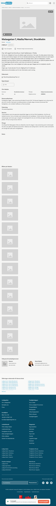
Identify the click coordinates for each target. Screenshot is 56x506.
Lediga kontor (5, 463)
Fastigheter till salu (7, 431)
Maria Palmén (38, 361)
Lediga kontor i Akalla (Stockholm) (9, 381)
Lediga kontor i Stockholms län (9, 387)
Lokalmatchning (6, 429)
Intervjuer (31, 429)
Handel (31, 436)
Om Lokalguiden (6, 402)
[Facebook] (47, 483)
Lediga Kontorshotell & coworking (9, 467)
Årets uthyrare (33, 414)
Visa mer (4, 391)
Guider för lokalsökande (8, 438)
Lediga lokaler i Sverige (33, 388)
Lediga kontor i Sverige (33, 387)
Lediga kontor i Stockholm (34, 381)
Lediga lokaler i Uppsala (7, 457)
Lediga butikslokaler (6, 469)
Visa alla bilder (7, 34)
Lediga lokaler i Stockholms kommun (36, 385)
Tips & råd (31, 433)
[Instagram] (51, 483)
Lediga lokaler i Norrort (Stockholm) (10, 385)
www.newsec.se (12, 363)
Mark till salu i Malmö (34, 467)
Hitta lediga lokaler (7, 426)
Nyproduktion (32, 426)
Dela (50, 11)
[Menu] (54, 3)
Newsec (11, 361)
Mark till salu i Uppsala (34, 469)
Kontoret (31, 441)
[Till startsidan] (6, 3)
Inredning (31, 443)
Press (3, 407)
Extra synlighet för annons (36, 405)
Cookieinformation (35, 491)
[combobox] (38, 3)
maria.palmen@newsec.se (41, 363)
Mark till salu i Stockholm (35, 463)
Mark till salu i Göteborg (34, 465)
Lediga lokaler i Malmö (7, 455)
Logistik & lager (33, 438)
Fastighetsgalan (33, 416)
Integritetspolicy (27, 491)
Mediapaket (32, 409)
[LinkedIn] (43, 483)
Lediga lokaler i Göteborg (7, 453)
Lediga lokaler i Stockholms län (9, 388)
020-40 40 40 (12, 365)
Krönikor (31, 431)
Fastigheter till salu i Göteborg (36, 453)
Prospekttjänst (33, 407)
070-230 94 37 (38, 365)
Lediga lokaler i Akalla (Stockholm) (10, 382)
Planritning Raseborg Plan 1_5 (10, 77)
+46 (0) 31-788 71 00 (7, 417)
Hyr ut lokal (32, 402)
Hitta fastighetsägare (7, 433)
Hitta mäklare (5, 436)
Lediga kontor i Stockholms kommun (36, 384)
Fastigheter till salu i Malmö (35, 455)
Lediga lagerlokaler (6, 465)
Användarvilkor (20, 491)
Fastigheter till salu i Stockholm (36, 451)
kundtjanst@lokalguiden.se (9, 419)
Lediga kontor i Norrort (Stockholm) (10, 384)
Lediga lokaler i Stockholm (34, 382)
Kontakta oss (5, 405)
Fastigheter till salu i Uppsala (36, 457)
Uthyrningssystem (34, 412)
